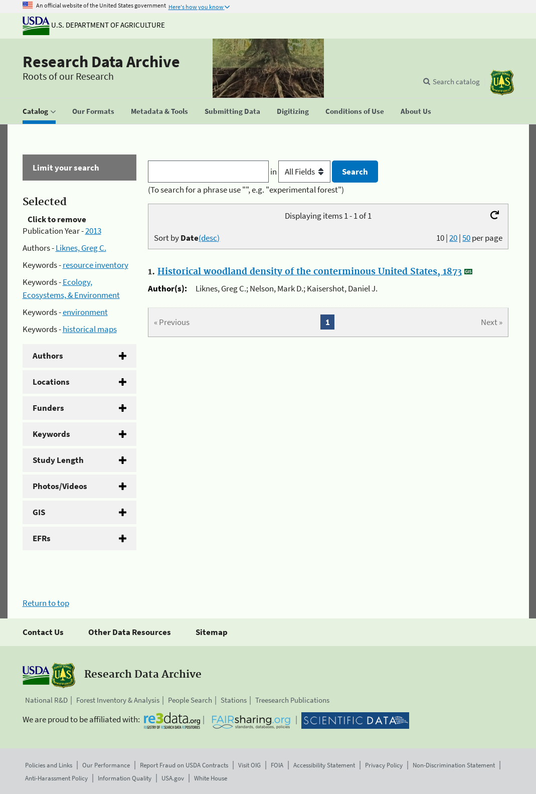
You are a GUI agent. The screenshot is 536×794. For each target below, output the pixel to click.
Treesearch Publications (292, 700)
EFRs (42, 538)
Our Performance (106, 765)
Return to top (46, 602)
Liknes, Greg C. (81, 247)
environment (85, 311)
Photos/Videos (60, 486)
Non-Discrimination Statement (454, 765)
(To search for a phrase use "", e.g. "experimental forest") (246, 189)
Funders (48, 407)
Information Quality (124, 778)
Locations (51, 381)
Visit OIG (249, 765)
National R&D (46, 700)
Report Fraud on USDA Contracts (184, 765)
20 (453, 237)
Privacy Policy (384, 765)
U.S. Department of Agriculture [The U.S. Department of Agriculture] (94, 25)
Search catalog (456, 81)
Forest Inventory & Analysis (117, 700)
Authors (48, 355)
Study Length (58, 459)
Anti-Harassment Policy (56, 778)
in (301, 171)
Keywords (51, 433)
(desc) (209, 237)
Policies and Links (48, 765)
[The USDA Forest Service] (502, 82)
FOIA (277, 765)
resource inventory (95, 264)
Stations (234, 700)
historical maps (90, 329)
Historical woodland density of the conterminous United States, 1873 (309, 271)
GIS (39, 512)
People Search (190, 700)
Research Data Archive (101, 62)
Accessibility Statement (324, 765)
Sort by (187, 237)
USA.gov (172, 778)
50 (466, 237)
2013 (93, 230)
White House (210, 778)
